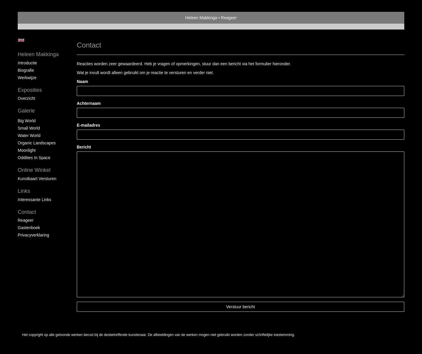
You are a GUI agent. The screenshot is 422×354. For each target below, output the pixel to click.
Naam (82, 81)
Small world (29, 128)
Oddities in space (34, 157)
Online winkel (34, 170)
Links (24, 191)
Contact (27, 212)
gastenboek (29, 227)
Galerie (26, 111)
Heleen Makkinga (201, 17)
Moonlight (27, 150)
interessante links (34, 199)
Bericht (84, 147)
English (21, 40)
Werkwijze (27, 77)
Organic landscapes (37, 143)
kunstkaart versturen (37, 178)
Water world (29, 135)
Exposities (30, 90)
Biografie (26, 70)
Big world (26, 120)
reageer (26, 220)
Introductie (27, 63)
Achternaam (89, 103)
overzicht (26, 98)
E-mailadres (88, 125)
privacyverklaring (33, 235)
